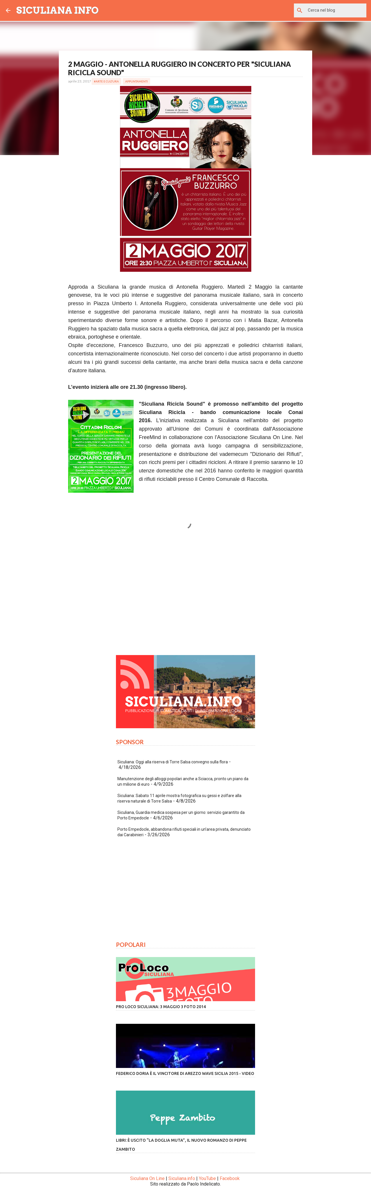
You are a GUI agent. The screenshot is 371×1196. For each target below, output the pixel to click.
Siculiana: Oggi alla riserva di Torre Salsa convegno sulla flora (172, 762)
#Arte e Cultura (106, 81)
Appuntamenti (136, 81)
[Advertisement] (185, 596)
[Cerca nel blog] (335, 10)
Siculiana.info (181, 1178)
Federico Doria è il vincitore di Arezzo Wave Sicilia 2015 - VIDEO (185, 1073)
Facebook (230, 1178)
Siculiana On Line (147, 1178)
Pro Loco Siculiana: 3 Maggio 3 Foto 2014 (161, 1006)
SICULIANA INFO (57, 10)
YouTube (207, 1178)
